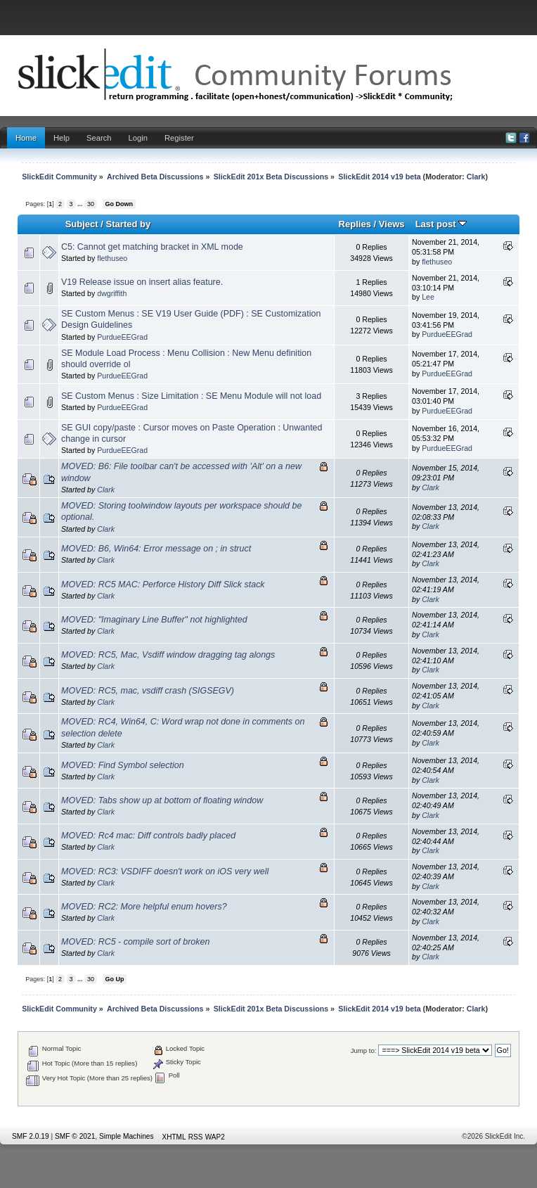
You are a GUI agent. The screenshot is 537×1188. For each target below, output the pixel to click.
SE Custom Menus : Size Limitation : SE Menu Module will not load (191, 396)
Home (26, 138)
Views (392, 224)
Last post (441, 224)
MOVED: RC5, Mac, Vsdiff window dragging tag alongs (168, 655)
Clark (476, 176)
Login (138, 138)
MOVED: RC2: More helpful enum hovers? (144, 907)
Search (99, 138)
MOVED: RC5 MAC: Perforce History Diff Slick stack (163, 584)
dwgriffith (112, 293)
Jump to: (364, 1050)
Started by (128, 224)
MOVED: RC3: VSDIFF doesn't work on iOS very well (164, 871)
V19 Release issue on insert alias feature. (142, 282)
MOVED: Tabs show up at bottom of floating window (162, 800)
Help (61, 138)
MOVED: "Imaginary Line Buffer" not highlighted (154, 620)
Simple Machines (126, 1136)
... (80, 203)
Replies (355, 224)
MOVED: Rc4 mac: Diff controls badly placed (148, 836)
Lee (428, 297)
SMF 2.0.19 (30, 1136)
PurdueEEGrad (122, 337)
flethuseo (112, 258)
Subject (81, 224)
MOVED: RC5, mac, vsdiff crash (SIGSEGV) (147, 691)
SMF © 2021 (75, 1136)
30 (90, 203)
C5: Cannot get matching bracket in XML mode (152, 247)
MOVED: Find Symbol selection (122, 765)
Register (179, 138)
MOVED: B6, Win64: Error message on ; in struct (156, 549)
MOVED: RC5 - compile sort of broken (135, 942)
